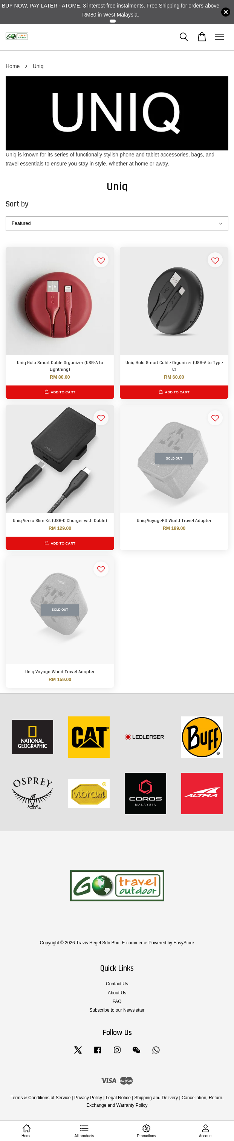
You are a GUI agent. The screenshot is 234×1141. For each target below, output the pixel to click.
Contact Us (117, 983)
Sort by (17, 204)
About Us (117, 992)
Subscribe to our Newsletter (116, 1010)
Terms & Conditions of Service (40, 1097)
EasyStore (183, 942)
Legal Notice (118, 1097)
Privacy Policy (88, 1097)
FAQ (117, 1001)
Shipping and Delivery (156, 1097)
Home (13, 66)
